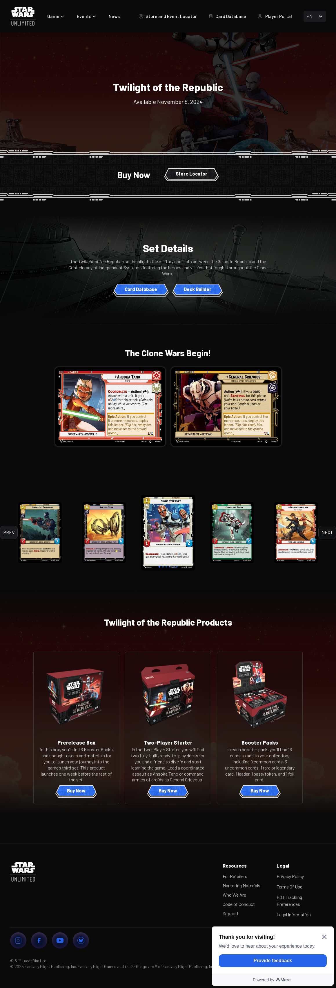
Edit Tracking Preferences (289, 900)
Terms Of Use (289, 886)
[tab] (159, 567)
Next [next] (327, 532)
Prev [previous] (8, 532)
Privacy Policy (290, 876)
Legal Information (294, 914)
